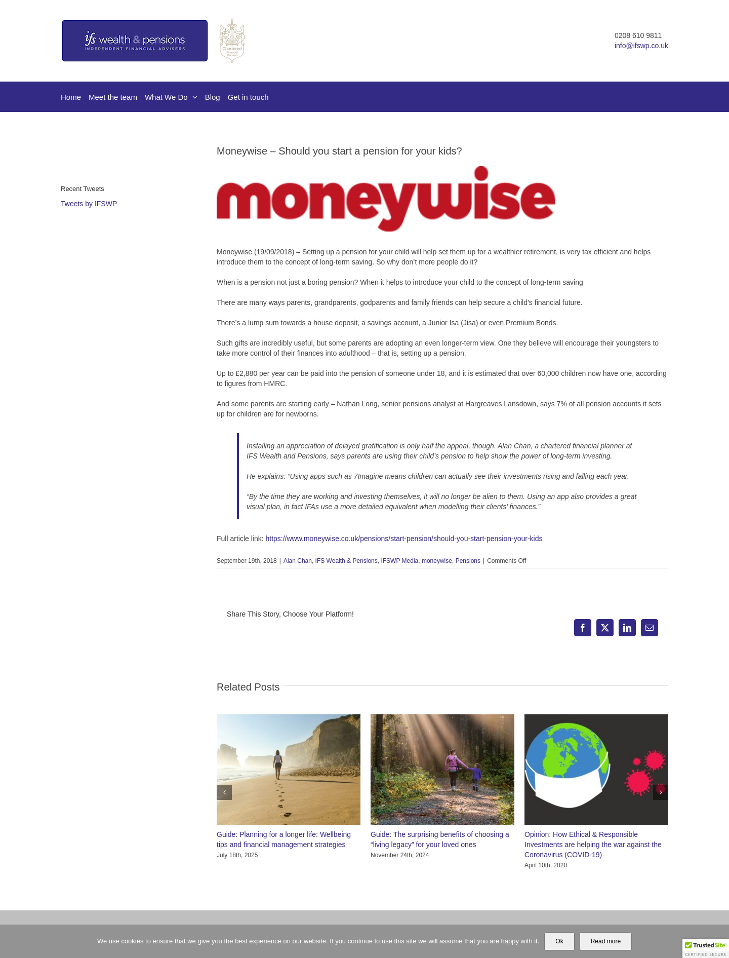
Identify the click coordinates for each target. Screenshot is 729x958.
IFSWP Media (399, 560)
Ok (559, 941)
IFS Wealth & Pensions (346, 560)
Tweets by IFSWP (89, 204)
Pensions (468, 560)
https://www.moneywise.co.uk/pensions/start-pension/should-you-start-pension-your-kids (403, 538)
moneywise (437, 560)
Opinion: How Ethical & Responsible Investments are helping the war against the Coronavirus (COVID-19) (593, 844)
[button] (224, 792)
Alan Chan (298, 560)
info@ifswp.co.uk (641, 46)
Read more (606, 941)
